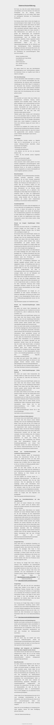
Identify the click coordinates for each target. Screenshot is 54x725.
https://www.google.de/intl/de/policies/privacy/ (28, 617)
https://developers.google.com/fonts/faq (26, 577)
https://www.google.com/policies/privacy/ (27, 580)
